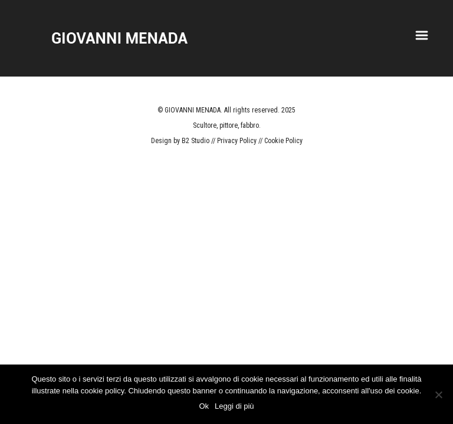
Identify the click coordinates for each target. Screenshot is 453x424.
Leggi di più (234, 406)
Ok (204, 406)
